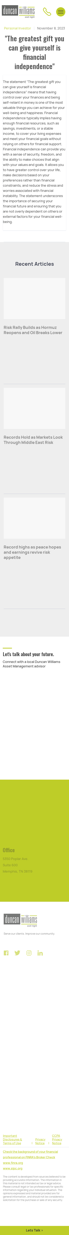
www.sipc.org (12, 1168)
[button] (60, 11)
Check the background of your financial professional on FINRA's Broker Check (30, 1154)
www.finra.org (13, 1163)
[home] (18, 12)
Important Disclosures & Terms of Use (12, 1139)
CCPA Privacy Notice (57, 1139)
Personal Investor (17, 28)
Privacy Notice (40, 1141)
